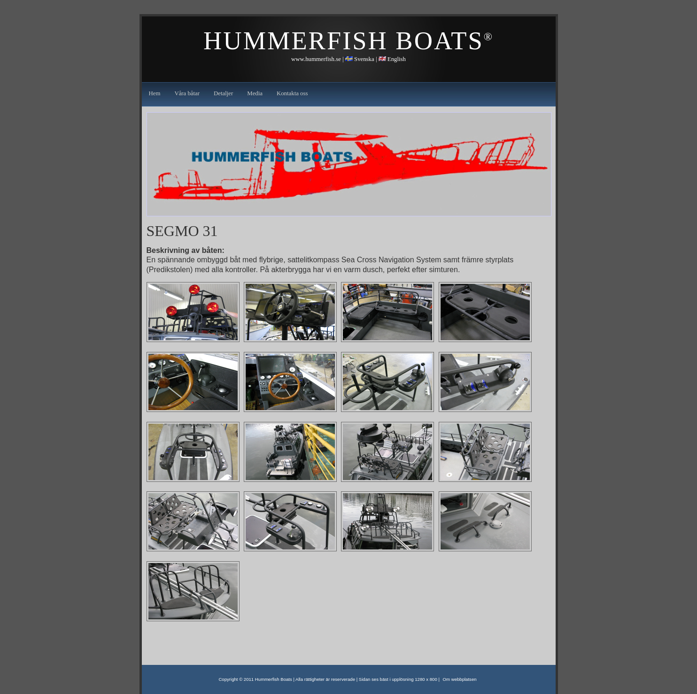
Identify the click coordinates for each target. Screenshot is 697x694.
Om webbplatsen (460, 679)
